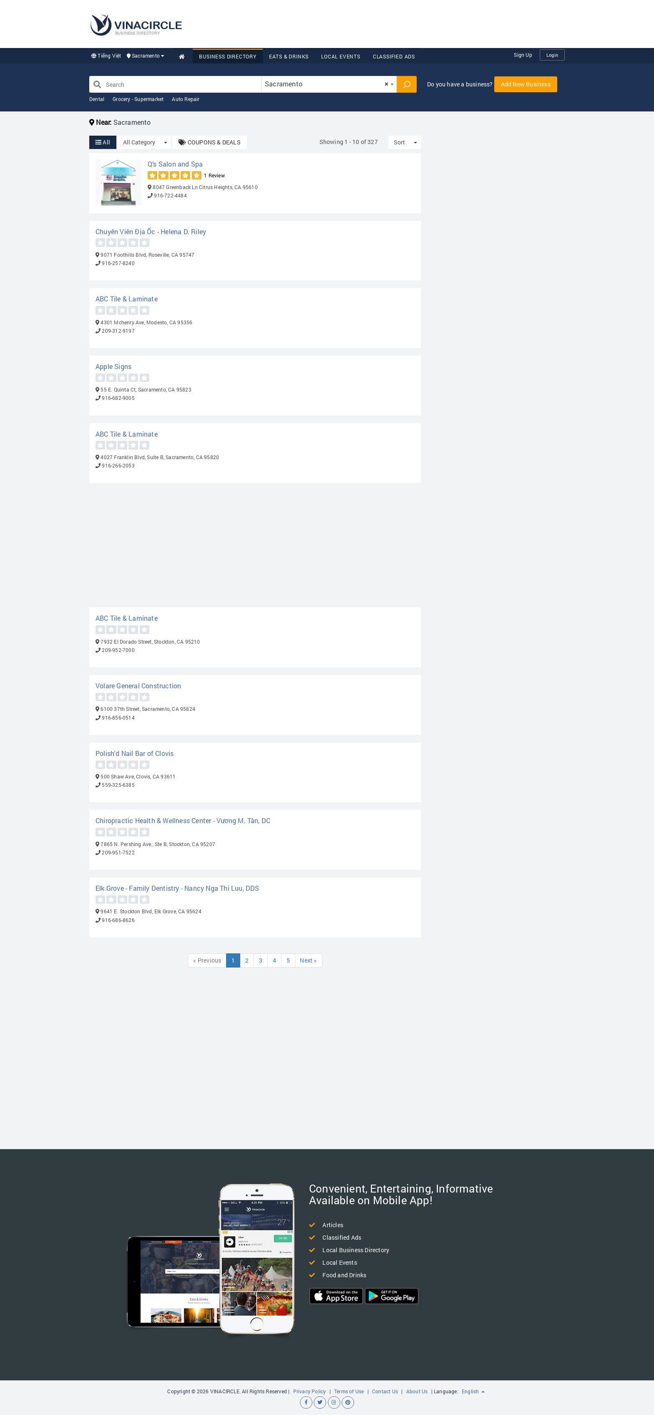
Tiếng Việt (106, 55)
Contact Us (385, 1391)
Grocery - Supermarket (138, 99)
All (103, 142)
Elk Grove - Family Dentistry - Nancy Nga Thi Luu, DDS (177, 888)
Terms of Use (349, 1391)
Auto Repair (185, 99)
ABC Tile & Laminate (127, 298)
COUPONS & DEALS (209, 142)
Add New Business (526, 84)
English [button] (473, 1391)
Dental (96, 99)
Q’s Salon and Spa (175, 163)
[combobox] (329, 84)
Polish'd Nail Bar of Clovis (135, 753)
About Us (417, 1391)
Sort (399, 142)
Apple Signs (113, 366)
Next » (308, 960)
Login (552, 55)
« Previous (207, 960)
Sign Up (523, 54)
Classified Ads (394, 56)
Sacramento (146, 55)
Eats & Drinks (289, 56)
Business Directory (227, 56)
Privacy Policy (309, 1391)
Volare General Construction (138, 685)
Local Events (340, 56)
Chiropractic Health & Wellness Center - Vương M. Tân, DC (183, 820)
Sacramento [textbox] (326, 83)
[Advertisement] (413, 23)
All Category (139, 142)
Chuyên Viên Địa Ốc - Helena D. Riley (151, 231)
